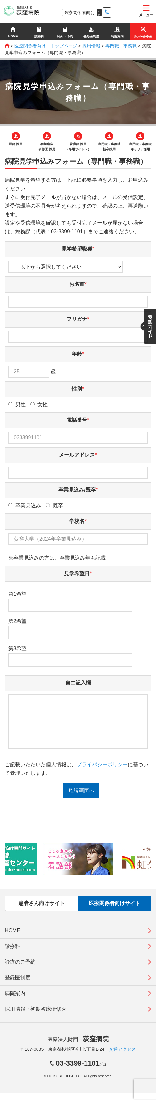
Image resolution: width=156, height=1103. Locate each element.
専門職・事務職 (121, 45)
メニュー (146, 11)
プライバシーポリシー (102, 774)
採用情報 (91, 45)
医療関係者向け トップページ (45, 45)
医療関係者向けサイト (114, 913)
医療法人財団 (77, 1049)
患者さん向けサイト (42, 913)
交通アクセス (122, 1058)
